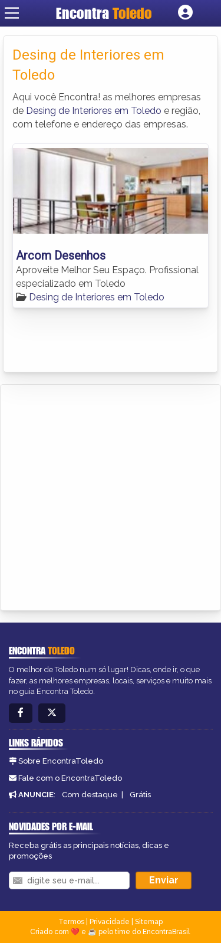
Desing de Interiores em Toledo (93, 110)
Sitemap (149, 922)
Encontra (104, 13)
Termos (71, 922)
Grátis (140, 794)
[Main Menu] (12, 13)
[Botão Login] (185, 13)
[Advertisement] (110, 495)
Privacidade (110, 922)
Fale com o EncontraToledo (70, 778)
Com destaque (90, 794)
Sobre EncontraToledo (60, 761)
